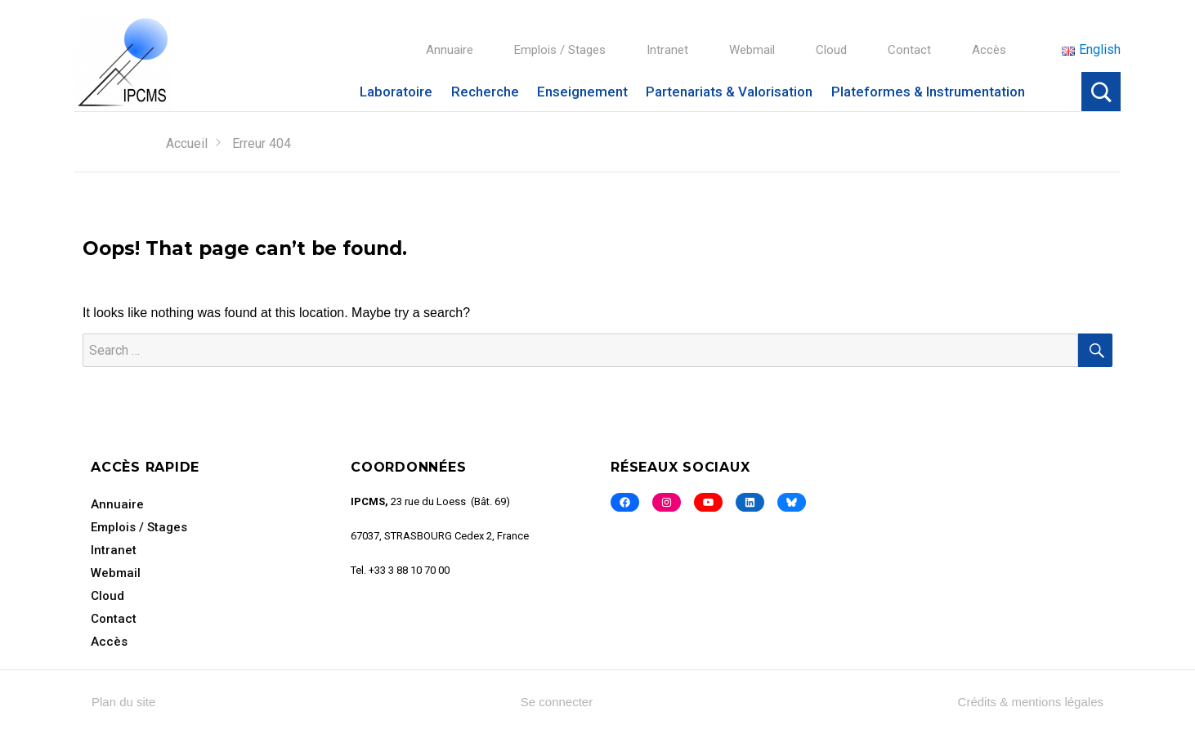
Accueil (187, 143)
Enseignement (582, 91)
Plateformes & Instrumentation (928, 91)
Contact (909, 50)
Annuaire (449, 50)
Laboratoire (396, 91)
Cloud (831, 50)
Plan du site (123, 702)
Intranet (667, 50)
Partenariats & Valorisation (729, 91)
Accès (989, 50)
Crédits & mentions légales (1030, 702)
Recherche (485, 91)
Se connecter (557, 702)
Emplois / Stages (560, 50)
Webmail (752, 50)
